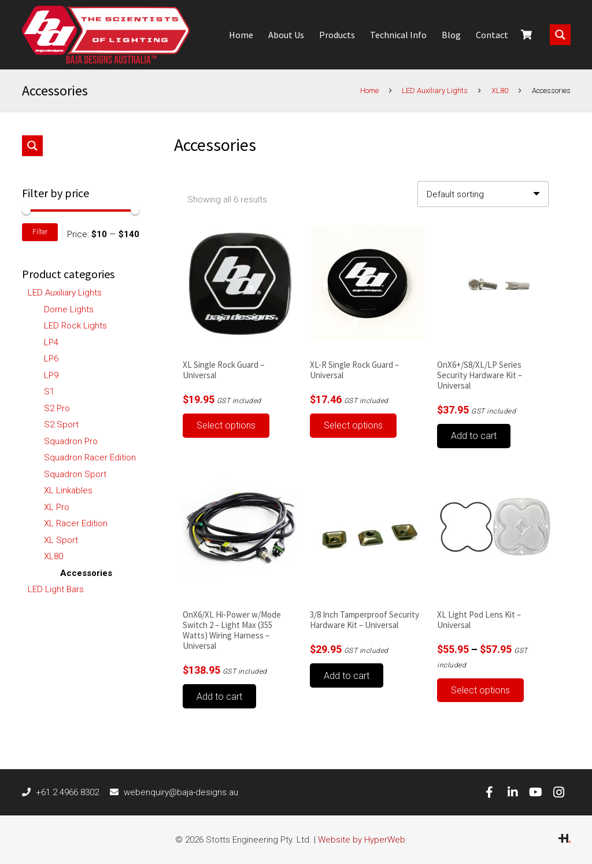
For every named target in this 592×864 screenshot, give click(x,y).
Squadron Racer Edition (90, 457)
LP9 (51, 375)
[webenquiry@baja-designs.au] (116, 792)
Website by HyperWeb (361, 840)
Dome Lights (69, 309)
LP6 (51, 358)
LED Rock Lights (75, 325)
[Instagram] (559, 792)
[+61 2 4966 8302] (29, 792)
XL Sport (61, 540)
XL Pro (56, 507)
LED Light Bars (56, 589)
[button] (473, 436)
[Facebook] (489, 792)
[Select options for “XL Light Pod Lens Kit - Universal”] (480, 690)
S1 (49, 391)
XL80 (499, 90)
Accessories (86, 573)
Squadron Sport (75, 474)
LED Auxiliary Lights (435, 90)
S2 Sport (61, 424)
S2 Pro (57, 408)
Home (369, 90)
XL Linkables (68, 490)
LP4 (51, 342)
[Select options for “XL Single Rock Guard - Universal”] (226, 425)
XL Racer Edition (76, 523)
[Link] (106, 35)
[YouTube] (535, 792)
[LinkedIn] (512, 792)
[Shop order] (483, 194)
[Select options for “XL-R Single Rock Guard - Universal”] (353, 425)
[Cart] (526, 34)
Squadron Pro (71, 441)
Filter (39, 232)
